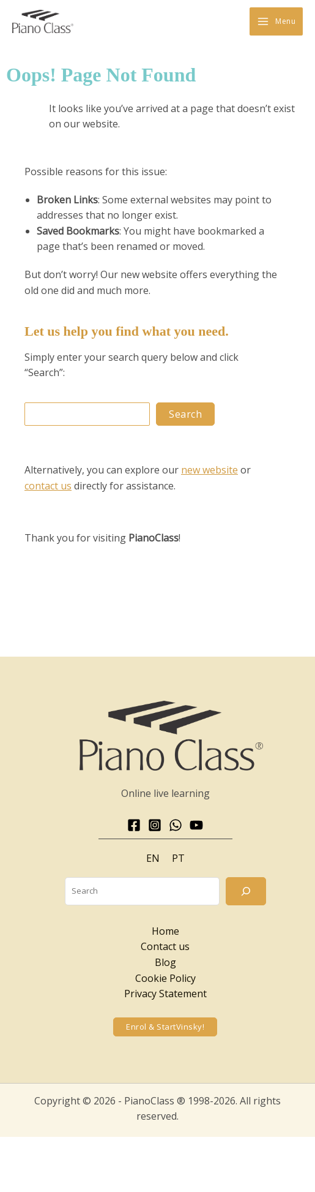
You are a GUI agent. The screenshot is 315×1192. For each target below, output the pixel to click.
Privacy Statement (165, 993)
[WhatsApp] (175, 825)
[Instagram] (154, 825)
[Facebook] (134, 825)
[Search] (246, 891)
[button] (165, 1026)
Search (185, 414)
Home (165, 931)
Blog (165, 962)
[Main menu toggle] (276, 21)
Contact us (165, 946)
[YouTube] (196, 825)
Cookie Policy (165, 978)
